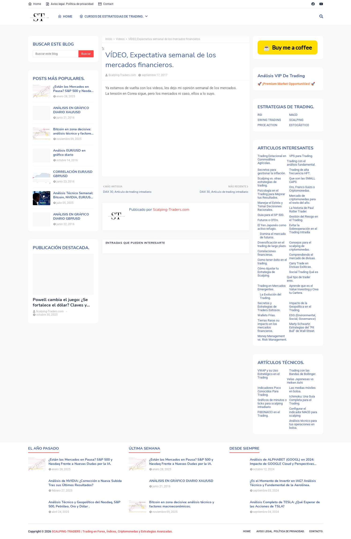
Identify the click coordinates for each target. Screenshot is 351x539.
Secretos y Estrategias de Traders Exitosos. (269, 306)
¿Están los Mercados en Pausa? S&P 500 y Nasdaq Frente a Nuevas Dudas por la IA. (73, 89)
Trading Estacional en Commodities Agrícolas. (272, 159)
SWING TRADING (269, 120)
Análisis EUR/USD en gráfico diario (69, 153)
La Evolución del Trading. (270, 296)
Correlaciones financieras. (267, 252)
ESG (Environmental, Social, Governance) (302, 316)
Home (34, 4)
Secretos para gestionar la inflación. (272, 171)
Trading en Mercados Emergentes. (272, 287)
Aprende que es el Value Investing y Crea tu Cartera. (303, 289)
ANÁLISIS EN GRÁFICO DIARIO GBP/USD (71, 216)
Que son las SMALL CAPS (302, 180)
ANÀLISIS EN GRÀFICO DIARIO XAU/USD (71, 110)
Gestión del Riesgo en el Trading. (303, 218)
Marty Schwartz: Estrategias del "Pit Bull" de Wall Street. (302, 327)
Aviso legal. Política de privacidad (69, 4)
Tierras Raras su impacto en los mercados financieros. (268, 326)
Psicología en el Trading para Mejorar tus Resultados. (271, 194)
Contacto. (316, 531)
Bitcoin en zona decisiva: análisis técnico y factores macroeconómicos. (73, 131)
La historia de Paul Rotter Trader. (301, 209)
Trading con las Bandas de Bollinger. (302, 372)
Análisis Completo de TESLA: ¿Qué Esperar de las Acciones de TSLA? (285, 504)
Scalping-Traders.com (122, 75)
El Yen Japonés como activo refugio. (272, 226)
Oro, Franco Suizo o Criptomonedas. (302, 188)
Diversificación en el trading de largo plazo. (272, 244)
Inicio (108, 39)
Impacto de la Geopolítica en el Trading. (300, 306)
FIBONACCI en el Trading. (269, 413)
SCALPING (296, 120)
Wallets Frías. (267, 315)
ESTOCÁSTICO (299, 125)
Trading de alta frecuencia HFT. (299, 171)
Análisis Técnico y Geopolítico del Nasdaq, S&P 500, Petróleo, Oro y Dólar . (84, 504)
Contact (105, 4)
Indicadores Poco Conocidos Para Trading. (269, 391)
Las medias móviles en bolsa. (302, 389)
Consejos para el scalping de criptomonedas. (300, 246)
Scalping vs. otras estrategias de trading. (269, 182)
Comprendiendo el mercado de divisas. (302, 256)
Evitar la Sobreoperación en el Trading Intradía (303, 228)
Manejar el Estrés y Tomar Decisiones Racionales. (270, 206)
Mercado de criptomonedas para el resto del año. (302, 199)
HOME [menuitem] (65, 16)
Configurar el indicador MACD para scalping (303, 412)
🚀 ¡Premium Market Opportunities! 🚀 (286, 84)
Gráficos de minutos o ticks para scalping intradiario (272, 403)
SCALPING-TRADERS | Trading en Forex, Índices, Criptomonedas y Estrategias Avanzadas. (112, 531)
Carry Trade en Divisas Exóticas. (300, 265)
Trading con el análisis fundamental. (301, 162)
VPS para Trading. (301, 156)
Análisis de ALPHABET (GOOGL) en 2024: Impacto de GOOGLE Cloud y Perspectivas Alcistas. (282, 462)
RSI (260, 115)
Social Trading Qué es (303, 272)
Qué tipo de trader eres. (298, 278)
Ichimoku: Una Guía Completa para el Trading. (302, 400)
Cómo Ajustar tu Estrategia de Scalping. (268, 272)
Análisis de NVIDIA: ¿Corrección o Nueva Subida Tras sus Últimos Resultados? (85, 483)
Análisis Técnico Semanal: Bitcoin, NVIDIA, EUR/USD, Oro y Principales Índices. (73, 195)
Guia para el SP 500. (271, 215)
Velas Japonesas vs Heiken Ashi (300, 380)
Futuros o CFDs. (268, 220)
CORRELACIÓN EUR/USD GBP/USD (72, 174)
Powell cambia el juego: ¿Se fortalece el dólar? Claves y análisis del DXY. (60, 302)
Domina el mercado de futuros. (273, 235)
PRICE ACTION (267, 125)
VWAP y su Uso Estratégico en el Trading (269, 374)
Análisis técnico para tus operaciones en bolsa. (303, 424)
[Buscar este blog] (55, 53)
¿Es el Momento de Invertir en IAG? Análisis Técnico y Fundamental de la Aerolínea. (283, 483)
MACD (293, 115)
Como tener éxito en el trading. (272, 261)
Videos (120, 39)
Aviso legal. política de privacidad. (280, 531)
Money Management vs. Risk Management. (272, 337)
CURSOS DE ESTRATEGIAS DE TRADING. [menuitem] (111, 16)
